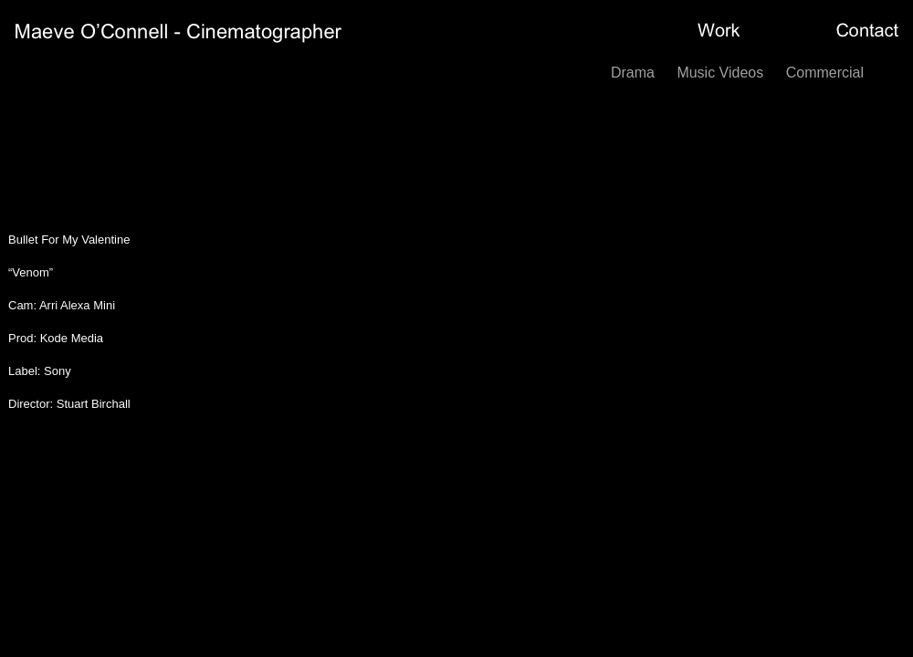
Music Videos (722, 72)
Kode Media (71, 338)
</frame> (556, 321)
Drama (634, 72)
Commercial (825, 72)
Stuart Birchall (94, 404)
